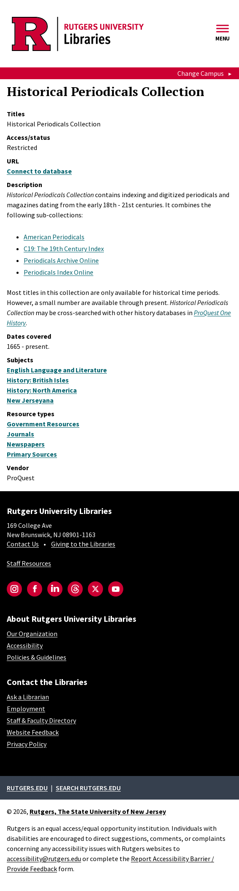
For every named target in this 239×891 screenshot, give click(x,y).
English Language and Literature (57, 370)
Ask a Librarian (28, 697)
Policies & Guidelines (36, 657)
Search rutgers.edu (88, 788)
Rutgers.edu (27, 788)
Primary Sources (32, 454)
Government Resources (43, 424)
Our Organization (32, 633)
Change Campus (200, 73)
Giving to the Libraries (83, 544)
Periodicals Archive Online (61, 260)
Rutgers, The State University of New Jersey (98, 811)
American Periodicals (54, 237)
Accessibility (25, 645)
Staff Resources (29, 563)
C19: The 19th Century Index (64, 248)
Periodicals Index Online (58, 272)
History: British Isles (38, 380)
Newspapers (26, 444)
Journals (20, 434)
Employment (26, 708)
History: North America (42, 390)
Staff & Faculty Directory (41, 720)
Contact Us (23, 544)
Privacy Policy (26, 744)
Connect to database (39, 171)
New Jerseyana (30, 400)
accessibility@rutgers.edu (44, 858)
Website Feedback (33, 732)
